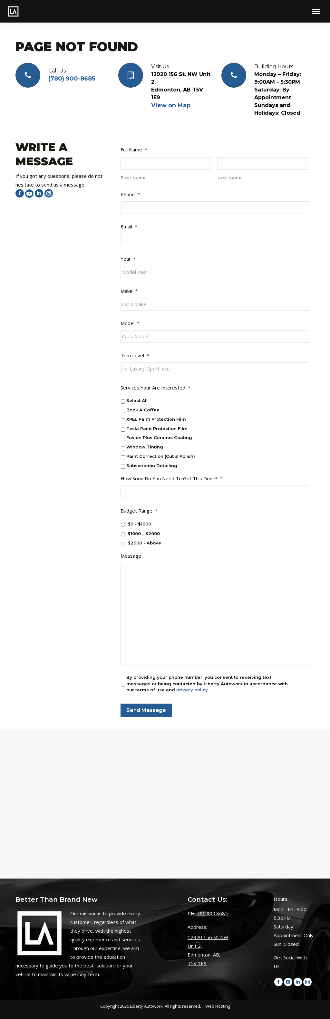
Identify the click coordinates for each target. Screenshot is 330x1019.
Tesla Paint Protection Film (157, 428)
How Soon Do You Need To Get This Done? (172, 478)
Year (128, 258)
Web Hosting (217, 1006)
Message (131, 556)
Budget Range (139, 510)
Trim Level (135, 355)
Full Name (134, 149)
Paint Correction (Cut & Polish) (160, 456)
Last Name (229, 177)
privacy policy (192, 689)
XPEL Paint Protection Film (156, 419)
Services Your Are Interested (155, 387)
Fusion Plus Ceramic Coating (159, 437)
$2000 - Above (144, 542)
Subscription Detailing (151, 465)
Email (129, 226)
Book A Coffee (143, 409)
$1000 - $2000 (144, 533)
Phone (130, 194)
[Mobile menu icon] (315, 11)
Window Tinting (144, 446)
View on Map (170, 105)
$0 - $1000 (139, 523)
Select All (137, 400)
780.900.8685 (212, 913)
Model (130, 323)
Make (129, 291)
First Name (133, 177)
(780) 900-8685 (71, 78)
